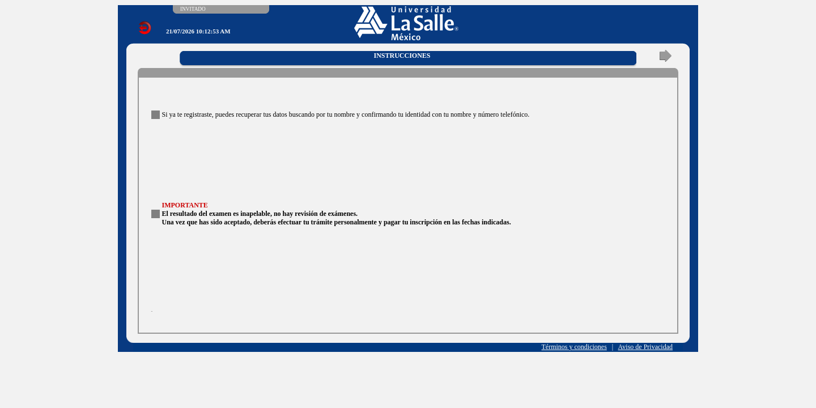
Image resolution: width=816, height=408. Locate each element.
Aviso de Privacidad (645, 347)
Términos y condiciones (574, 347)
